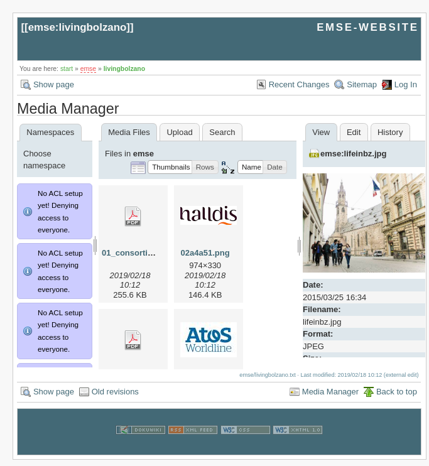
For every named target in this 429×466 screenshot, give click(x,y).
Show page (53, 84)
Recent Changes (299, 84)
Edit (354, 132)
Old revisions (115, 398)
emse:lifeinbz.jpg (353, 153)
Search (222, 132)
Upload (179, 132)
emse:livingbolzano (77, 27)
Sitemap (362, 84)
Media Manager (330, 398)
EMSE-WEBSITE (367, 27)
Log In (405, 84)
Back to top (396, 398)
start (66, 68)
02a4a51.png (205, 252)
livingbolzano (124, 68)
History (390, 132)
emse (88, 68)
